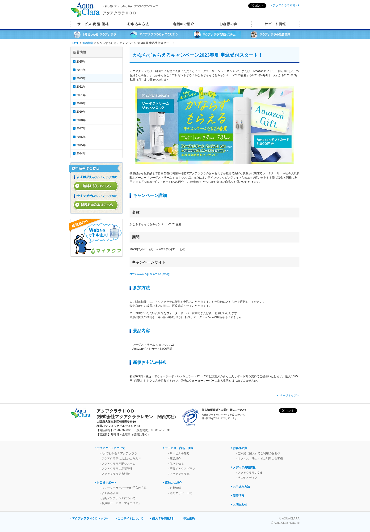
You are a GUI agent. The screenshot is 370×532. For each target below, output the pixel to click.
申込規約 (189, 518)
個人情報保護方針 (163, 518)
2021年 (81, 95)
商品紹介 (175, 458)
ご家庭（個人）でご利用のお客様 (259, 453)
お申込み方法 (241, 486)
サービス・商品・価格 (179, 448)
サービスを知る (179, 453)
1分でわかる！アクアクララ (119, 453)
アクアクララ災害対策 (115, 474)
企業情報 (175, 487)
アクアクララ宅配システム (118, 463)
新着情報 (88, 43)
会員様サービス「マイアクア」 (121, 503)
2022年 (81, 86)
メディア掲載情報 (244, 467)
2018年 (81, 120)
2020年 (81, 103)
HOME (75, 43)
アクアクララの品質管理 (117, 468)
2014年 (81, 153)
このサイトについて (130, 518)
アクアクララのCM (250, 472)
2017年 (81, 128)
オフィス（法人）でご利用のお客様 (260, 458)
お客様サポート (107, 482)
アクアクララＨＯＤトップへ (90, 518)
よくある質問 (109, 493)
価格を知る (177, 463)
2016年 (81, 137)
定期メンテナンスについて (118, 498)
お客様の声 (240, 448)
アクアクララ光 (179, 474)
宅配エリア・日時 (181, 493)
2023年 (81, 78)
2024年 (81, 70)
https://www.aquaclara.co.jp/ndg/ (150, 274)
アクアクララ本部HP (286, 5)
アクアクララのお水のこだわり (121, 458)
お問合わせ (240, 504)
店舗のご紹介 (173, 482)
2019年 (81, 111)
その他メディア (247, 477)
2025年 (81, 61)
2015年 (81, 145)
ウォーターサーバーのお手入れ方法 (124, 487)
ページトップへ (289, 395)
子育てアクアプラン (182, 468)
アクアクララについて (111, 448)
